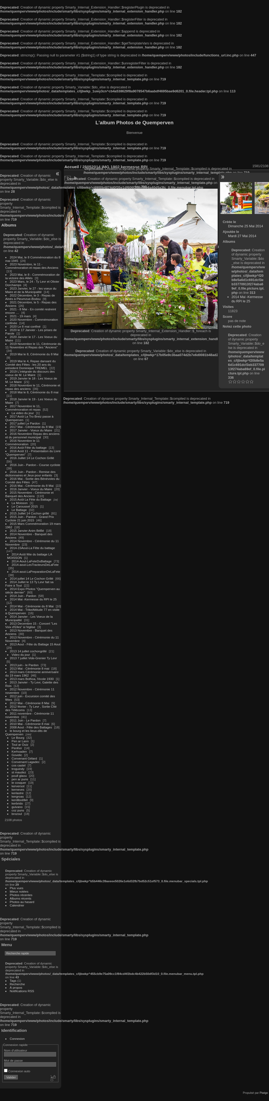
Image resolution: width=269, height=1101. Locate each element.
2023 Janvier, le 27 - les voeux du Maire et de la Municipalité (30, 290)
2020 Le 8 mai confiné (25, 326)
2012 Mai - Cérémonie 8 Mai (29, 703)
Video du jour (21, 654)
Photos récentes (21, 895)
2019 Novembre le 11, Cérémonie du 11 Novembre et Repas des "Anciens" (33, 345)
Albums (8, 225)
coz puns (18, 810)
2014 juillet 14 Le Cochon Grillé (31, 578)
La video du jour (23, 413)
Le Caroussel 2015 (25, 506)
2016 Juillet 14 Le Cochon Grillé (32, 458)
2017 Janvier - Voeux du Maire (31, 430)
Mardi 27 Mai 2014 (242, 236)
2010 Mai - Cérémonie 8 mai (29, 723)
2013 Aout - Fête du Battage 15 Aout (35, 644)
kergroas (18, 796)
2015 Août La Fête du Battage (30, 499)
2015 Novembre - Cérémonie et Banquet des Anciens (29, 494)
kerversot (18, 786)
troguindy (18, 768)
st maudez (19, 772)
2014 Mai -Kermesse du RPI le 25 (33, 599)
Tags (13, 980)
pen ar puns (20, 779)
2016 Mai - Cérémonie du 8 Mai (32, 485)
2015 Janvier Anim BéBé (27, 530)
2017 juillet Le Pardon (25, 423)
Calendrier (17, 905)
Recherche (17, 984)
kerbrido (17, 803)
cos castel (19, 765)
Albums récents (20, 898)
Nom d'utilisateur (15, 1050)
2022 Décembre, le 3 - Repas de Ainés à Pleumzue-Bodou (30, 297)
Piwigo (264, 1092)
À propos (16, 987)
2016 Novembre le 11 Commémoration (22, 442)
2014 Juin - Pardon (23, 595)
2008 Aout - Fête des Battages (31, 727)
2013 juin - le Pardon (24, 665)
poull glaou (19, 775)
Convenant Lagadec (26, 762)
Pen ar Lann (20, 741)
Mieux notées (19, 891)
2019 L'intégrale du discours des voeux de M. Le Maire (30, 373)
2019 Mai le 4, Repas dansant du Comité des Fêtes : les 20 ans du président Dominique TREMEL (30, 364)
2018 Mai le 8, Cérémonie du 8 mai (34, 392)
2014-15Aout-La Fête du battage (32, 548)
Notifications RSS (22, 991)
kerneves (18, 789)
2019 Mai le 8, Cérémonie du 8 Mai (34, 354)
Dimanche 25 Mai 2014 (245, 226)
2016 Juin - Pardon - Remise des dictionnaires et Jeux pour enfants (30, 473)
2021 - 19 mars (20, 316)
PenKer (17, 748)
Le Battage (19, 510)
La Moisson (20, 503)
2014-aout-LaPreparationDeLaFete (36, 571)
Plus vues (16, 888)
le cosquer (19, 782)
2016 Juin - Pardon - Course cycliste (35, 465)
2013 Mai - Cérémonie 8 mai (29, 668)
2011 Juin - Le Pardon (25, 720)
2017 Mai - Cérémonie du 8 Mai (32, 426)
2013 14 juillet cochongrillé (29, 651)
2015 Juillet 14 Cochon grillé (29, 513)
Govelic (17, 755)
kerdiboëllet (20, 800)
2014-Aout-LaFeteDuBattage (32, 561)
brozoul (17, 813)
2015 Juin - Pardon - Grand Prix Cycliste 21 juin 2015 (29, 518)
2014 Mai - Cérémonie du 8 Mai (32, 606)
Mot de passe (13, 1060)
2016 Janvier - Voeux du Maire (31, 489)
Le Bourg (18, 737)
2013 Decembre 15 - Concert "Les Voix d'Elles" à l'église (31, 625)
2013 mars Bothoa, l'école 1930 (32, 679)
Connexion (17, 1038)
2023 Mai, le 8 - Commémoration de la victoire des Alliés (32, 276)
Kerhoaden (19, 751)
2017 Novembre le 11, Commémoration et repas (23, 407)
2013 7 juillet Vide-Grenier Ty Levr (33, 658)
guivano (17, 807)
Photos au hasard (22, 902)
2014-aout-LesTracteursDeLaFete (35, 564)
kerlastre (18, 793)
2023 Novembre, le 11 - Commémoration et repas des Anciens (31, 265)
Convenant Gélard (24, 758)
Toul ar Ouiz (20, 744)
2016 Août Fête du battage (28, 447)
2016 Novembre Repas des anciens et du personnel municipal (32, 435)
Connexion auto (17, 1071)
